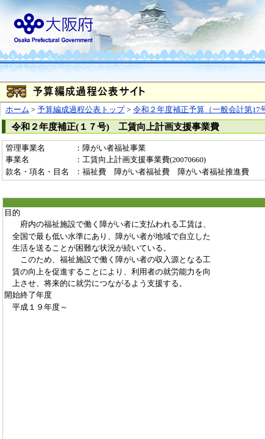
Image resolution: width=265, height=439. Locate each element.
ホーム (17, 109)
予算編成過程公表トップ (81, 109)
